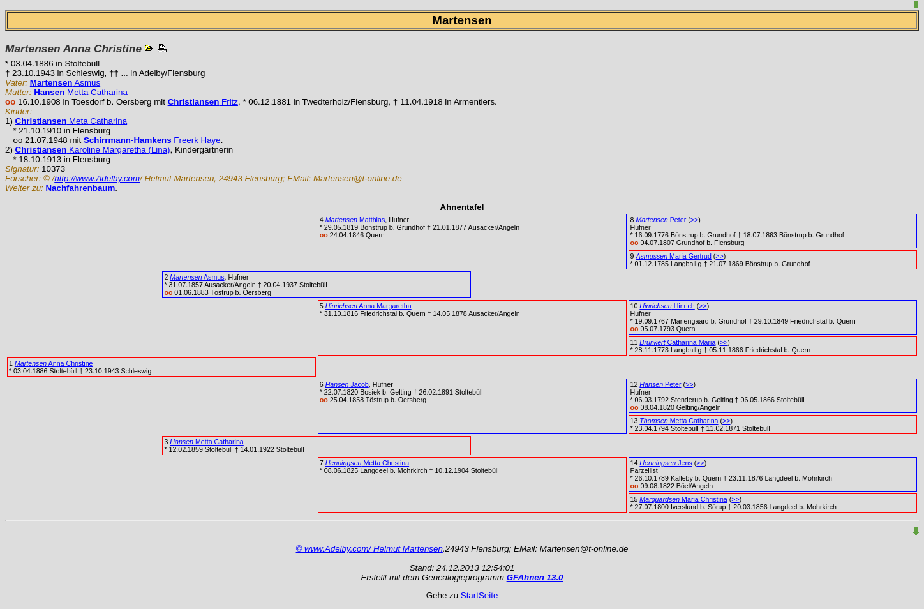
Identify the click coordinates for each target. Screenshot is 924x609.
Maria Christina (683, 499)
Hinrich (666, 306)
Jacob (347, 384)
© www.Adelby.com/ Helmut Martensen (369, 548)
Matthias (355, 219)
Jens (665, 463)
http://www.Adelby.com (97, 178)
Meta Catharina (71, 121)
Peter (661, 219)
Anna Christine (54, 363)
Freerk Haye (152, 140)
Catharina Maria (677, 342)
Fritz (203, 102)
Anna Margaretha (368, 306)
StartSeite (479, 595)
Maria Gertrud (673, 256)
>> (694, 219)
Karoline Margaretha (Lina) (92, 149)
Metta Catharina (81, 92)
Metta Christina (367, 463)
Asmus (65, 82)
